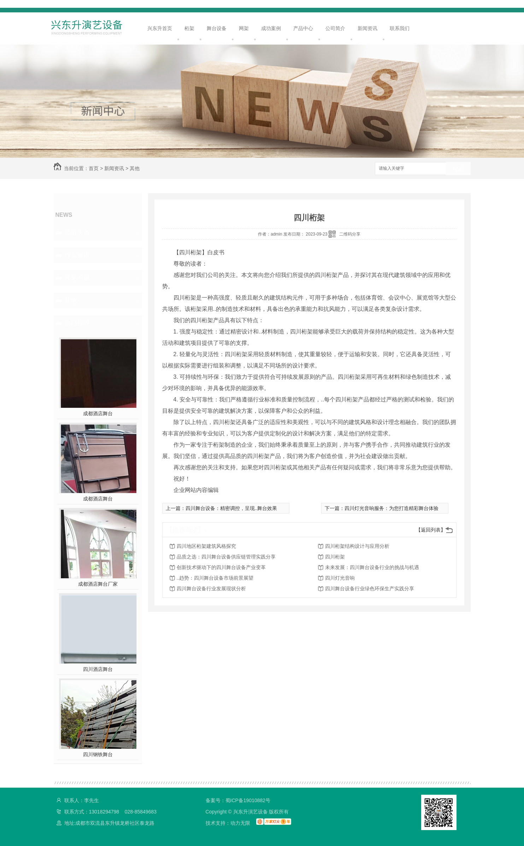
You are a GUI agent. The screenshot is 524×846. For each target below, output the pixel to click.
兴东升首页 (159, 28)
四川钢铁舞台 (98, 754)
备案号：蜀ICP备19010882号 (238, 800)
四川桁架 (335, 557)
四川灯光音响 (340, 578)
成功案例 (271, 28)
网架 (244, 28)
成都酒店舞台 (98, 413)
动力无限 (240, 823)
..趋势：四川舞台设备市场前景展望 (215, 578)
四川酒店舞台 (98, 669)
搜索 (458, 169)
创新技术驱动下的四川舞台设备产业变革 (221, 567)
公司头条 (77, 232)
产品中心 (303, 28)
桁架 (189, 28)
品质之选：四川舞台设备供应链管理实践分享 (226, 557)
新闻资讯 (367, 28)
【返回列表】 (431, 530)
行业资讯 (77, 255)
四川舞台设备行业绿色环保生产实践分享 (369, 588)
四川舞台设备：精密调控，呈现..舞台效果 (231, 508)
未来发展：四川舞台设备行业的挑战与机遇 (372, 567)
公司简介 (335, 28)
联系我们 (400, 28)
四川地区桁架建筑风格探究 (206, 546)
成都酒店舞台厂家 (98, 584)
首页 (94, 168)
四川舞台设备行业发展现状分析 (211, 588)
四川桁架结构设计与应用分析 (357, 546)
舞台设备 (216, 28)
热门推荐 (77, 322)
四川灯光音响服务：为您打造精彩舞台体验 (391, 508)
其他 (135, 168)
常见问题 (77, 277)
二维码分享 (349, 234)
